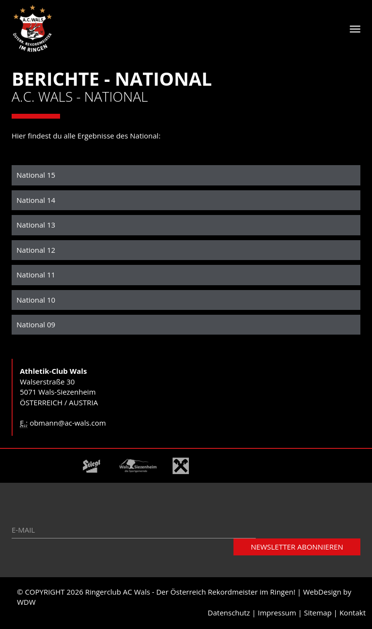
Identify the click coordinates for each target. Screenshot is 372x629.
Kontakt (353, 613)
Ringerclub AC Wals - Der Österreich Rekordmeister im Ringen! (190, 593)
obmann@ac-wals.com (68, 424)
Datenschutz (229, 613)
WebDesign (322, 593)
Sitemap (317, 613)
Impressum (277, 613)
